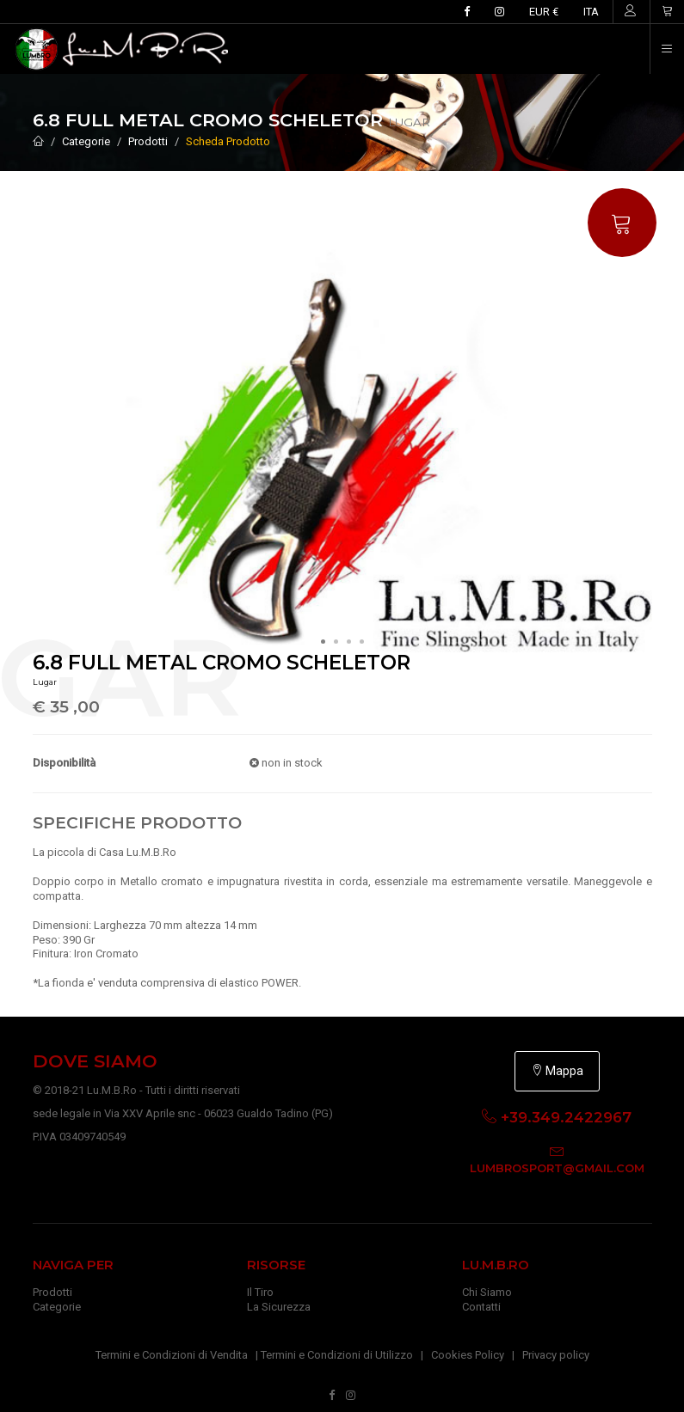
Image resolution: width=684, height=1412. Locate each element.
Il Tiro (260, 1292)
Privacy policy (555, 1354)
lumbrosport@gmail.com (557, 1168)
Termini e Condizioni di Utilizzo (337, 1354)
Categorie (86, 141)
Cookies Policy (467, 1354)
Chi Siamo (487, 1292)
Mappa (557, 1071)
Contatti (481, 1306)
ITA (591, 11)
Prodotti (148, 141)
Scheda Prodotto (228, 141)
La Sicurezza (279, 1306)
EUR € (543, 11)
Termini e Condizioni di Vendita (172, 1354)
